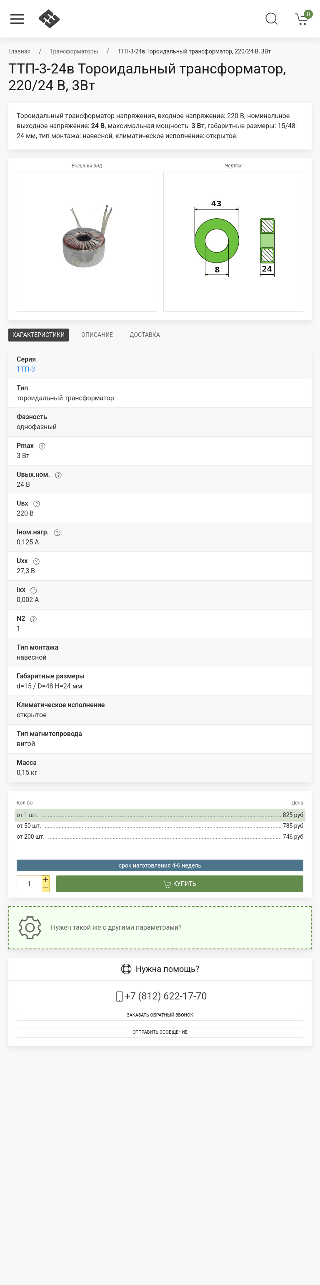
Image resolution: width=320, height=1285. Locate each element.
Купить (179, 884)
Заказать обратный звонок (160, 1015)
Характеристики (38, 334)
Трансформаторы (74, 51)
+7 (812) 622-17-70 (160, 996)
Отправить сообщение (160, 1032)
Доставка (145, 334)
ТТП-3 (26, 369)
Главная (19, 51)
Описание (97, 334)
